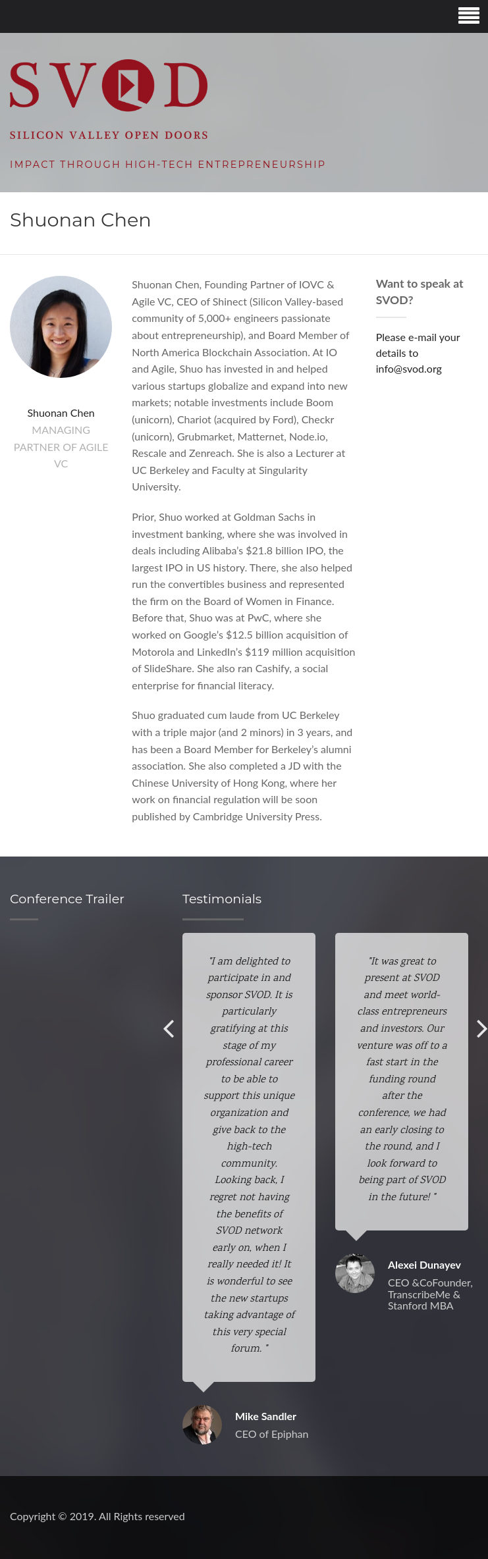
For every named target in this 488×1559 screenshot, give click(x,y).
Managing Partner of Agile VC (61, 446)
